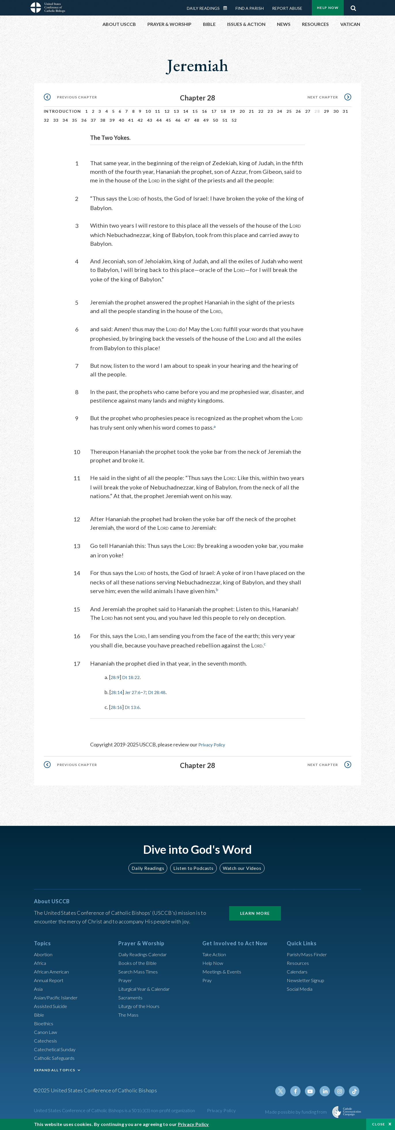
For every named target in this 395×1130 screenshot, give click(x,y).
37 (93, 120)
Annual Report (50, 979)
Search (353, 6)
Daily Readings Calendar (227, 8)
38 (103, 120)
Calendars (298, 971)
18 (223, 111)
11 (157, 111)
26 (298, 111)
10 (148, 111)
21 (251, 111)
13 (176, 111)
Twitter (285, 1090)
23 (270, 111)
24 (279, 111)
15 (195, 111)
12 (167, 111)
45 (168, 120)
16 (204, 111)
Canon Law (46, 1031)
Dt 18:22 (133, 677)
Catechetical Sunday (56, 1048)
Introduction (62, 111)
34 (65, 120)
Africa (41, 962)
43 (150, 120)
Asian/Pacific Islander (58, 997)
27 (308, 111)
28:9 (116, 677)
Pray (207, 979)
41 (131, 120)
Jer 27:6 (135, 692)
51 (225, 120)
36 (84, 120)
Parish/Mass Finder (308, 953)
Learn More (255, 912)
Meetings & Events (223, 971)
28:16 (117, 707)
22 (261, 111)
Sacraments (131, 997)
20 (242, 111)
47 (187, 120)
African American (53, 971)
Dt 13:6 (134, 707)
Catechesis (46, 1040)
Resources (298, 962)
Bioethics (44, 1023)
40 (121, 120)
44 (159, 120)
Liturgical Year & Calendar (147, 988)
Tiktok (355, 1090)
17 (214, 111)
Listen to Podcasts (193, 867)
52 (234, 120)
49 (206, 120)
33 (56, 120)
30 (336, 111)
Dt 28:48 (162, 692)
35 (74, 120)
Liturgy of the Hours (140, 1005)
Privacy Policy (213, 744)
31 (345, 111)
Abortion (44, 953)
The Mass (129, 1014)
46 (178, 120)
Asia (39, 988)
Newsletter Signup (308, 979)
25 (289, 111)
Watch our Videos (239, 867)
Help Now (328, 7)
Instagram (341, 1090)
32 (46, 120)
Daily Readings (203, 8)
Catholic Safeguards (56, 1057)
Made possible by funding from (296, 1111)
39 (112, 120)
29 (326, 111)
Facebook (299, 1090)
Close (378, 1124)
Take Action (215, 953)
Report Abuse (287, 8)
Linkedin (327, 1090)
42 (140, 120)
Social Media (301, 988)
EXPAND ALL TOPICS (54, 1069)
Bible (40, 1014)
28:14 (117, 692)
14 (186, 111)
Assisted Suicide (52, 1005)
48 (197, 120)
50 (215, 120)
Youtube (313, 1090)
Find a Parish (250, 8)
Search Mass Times (139, 971)
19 (233, 111)
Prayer (126, 979)
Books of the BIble (138, 962)
